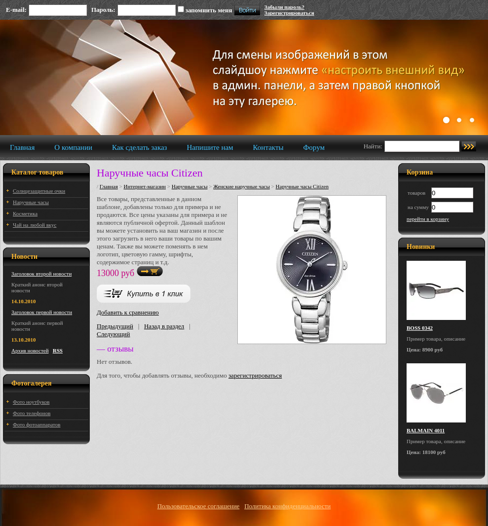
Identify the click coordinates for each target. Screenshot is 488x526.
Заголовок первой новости (41, 312)
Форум (314, 147)
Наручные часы (31, 202)
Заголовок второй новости (41, 274)
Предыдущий (115, 326)
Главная (22, 147)
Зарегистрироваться (289, 13)
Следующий (113, 334)
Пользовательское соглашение (198, 506)
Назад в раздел (164, 326)
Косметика (25, 213)
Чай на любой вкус (34, 225)
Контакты (268, 147)
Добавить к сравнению (128, 312)
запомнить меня (209, 10)
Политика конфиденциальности (287, 506)
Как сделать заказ (139, 147)
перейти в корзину (428, 219)
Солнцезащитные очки (39, 191)
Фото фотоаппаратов (36, 424)
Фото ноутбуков (31, 402)
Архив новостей (30, 350)
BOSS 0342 (420, 328)
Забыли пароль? (284, 7)
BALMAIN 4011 (426, 430)
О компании (73, 147)
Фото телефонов (31, 413)
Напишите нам (210, 147)
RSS (58, 350)
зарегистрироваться (255, 375)
